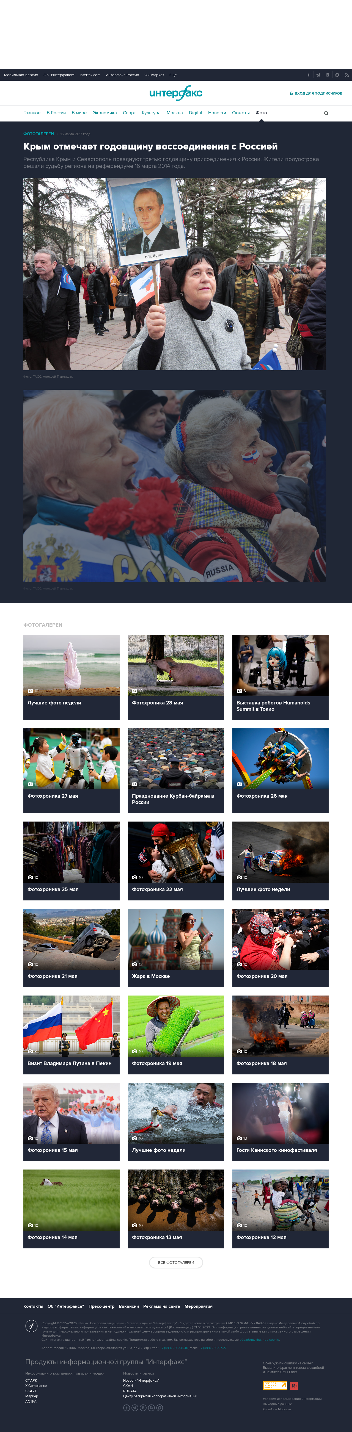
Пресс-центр (101, 1306)
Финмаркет (154, 75)
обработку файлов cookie (259, 1340)
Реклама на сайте (161, 1306)
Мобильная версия (21, 75)
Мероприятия (199, 1306)
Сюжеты (241, 112)
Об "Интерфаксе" (59, 75)
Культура (151, 112)
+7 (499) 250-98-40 (174, 1348)
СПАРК (31, 1380)
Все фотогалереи (176, 1262)
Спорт (129, 112)
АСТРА (31, 1401)
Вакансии (129, 1306)
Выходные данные (277, 1404)
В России (56, 112)
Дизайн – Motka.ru (277, 1409)
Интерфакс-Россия (122, 75)
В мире (79, 112)
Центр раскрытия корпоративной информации (160, 1396)
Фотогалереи (38, 134)
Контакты (33, 1306)
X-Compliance (36, 1386)
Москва (175, 112)
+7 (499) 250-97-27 (213, 1348)
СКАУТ (31, 1391)
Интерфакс (176, 93)
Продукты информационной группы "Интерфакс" (106, 1362)
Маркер (31, 1396)
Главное (32, 112)
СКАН (128, 1386)
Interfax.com (90, 75)
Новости (217, 112)
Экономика (105, 112)
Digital (195, 112)
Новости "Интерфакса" (141, 1380)
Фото (261, 112)
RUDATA (130, 1391)
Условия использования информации (292, 1399)
